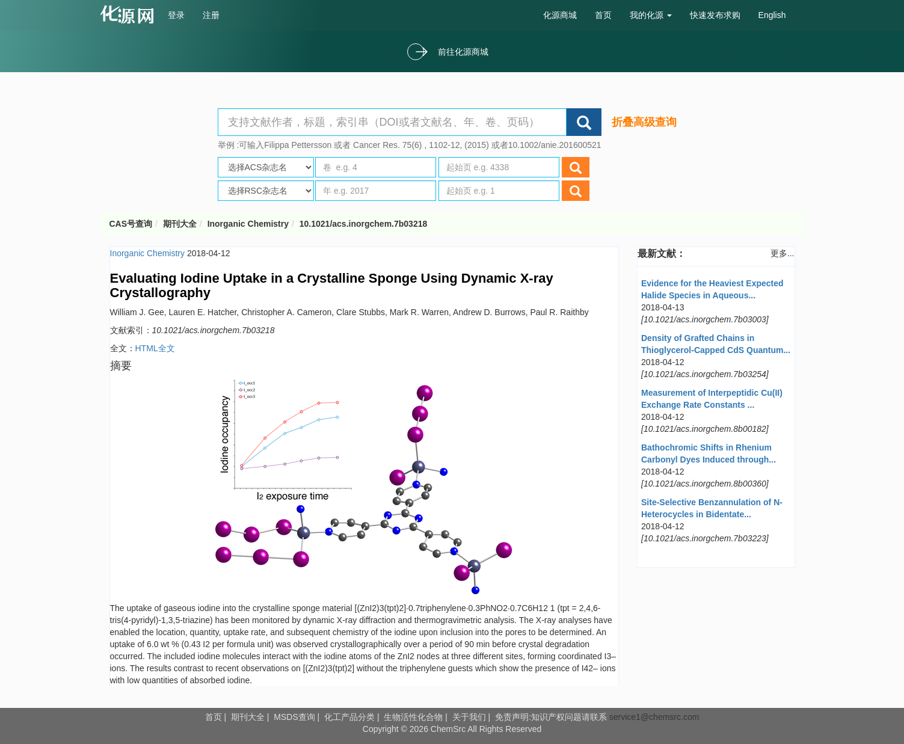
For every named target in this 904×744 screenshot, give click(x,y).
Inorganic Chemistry (248, 224)
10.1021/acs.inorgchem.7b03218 (363, 224)
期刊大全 (180, 224)
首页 (603, 15)
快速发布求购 (715, 15)
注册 (211, 15)
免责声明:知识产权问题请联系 (552, 717)
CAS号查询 (131, 224)
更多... (782, 253)
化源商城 (560, 15)
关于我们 (469, 717)
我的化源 (651, 15)
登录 (176, 15)
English (772, 15)
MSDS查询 (294, 717)
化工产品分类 (349, 717)
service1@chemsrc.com (654, 717)
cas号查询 (129, 14)
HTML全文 (155, 348)
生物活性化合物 (413, 717)
